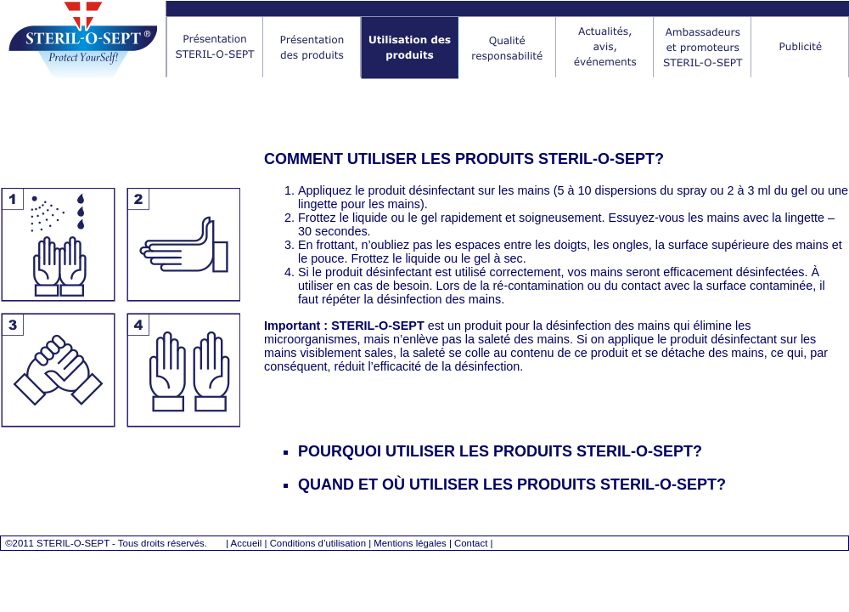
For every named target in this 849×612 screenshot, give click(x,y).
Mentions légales (410, 543)
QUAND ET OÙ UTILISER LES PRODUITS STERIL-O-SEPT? (512, 484)
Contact (470, 543)
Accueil (246, 543)
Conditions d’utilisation (318, 543)
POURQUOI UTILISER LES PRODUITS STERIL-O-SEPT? (500, 451)
